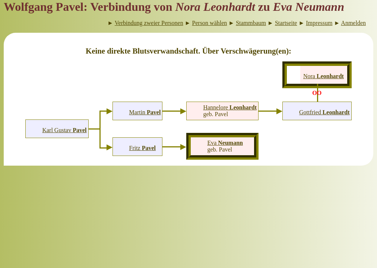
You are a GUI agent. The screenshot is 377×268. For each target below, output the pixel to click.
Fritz (142, 148)
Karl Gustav (64, 130)
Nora (323, 76)
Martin (145, 112)
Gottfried (324, 112)
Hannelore (230, 107)
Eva (225, 143)
